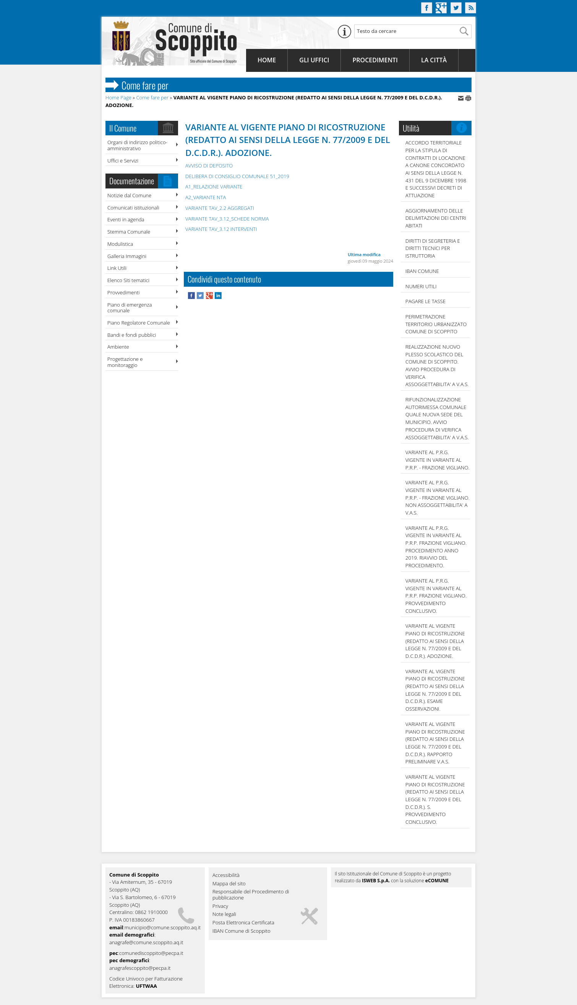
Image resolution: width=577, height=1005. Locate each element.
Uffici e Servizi (122, 160)
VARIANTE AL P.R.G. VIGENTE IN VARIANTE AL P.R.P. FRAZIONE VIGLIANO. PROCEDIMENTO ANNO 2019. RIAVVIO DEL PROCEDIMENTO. (436, 546)
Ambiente (118, 346)
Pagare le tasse (425, 301)
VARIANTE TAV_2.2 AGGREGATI (219, 208)
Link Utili (116, 268)
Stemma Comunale (128, 231)
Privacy (220, 906)
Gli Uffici (314, 60)
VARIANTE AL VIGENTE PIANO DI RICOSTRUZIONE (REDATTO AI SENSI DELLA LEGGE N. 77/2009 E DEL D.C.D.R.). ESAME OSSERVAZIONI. (435, 690)
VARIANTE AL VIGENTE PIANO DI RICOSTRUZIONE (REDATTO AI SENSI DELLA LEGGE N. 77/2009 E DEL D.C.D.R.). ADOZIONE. (435, 640)
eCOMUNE (437, 880)
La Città (434, 60)
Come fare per (152, 97)
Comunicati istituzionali (133, 207)
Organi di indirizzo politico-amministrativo (137, 145)
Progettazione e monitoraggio (125, 362)
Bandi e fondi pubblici (131, 334)
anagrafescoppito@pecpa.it (139, 967)
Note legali (224, 914)
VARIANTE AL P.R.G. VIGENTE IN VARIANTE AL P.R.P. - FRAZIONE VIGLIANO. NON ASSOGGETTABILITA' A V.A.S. (437, 497)
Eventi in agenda (125, 219)
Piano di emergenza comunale (129, 307)
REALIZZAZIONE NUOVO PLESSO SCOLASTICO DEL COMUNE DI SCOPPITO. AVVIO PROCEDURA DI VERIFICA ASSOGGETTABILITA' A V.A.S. (436, 365)
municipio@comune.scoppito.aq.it (163, 927)
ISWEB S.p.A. (376, 880)
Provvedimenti (123, 292)
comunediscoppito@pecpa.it (151, 953)
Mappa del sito (229, 884)
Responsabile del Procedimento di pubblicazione (250, 895)
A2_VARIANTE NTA (205, 197)
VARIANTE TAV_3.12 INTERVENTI (221, 229)
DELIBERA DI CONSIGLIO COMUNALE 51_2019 (237, 176)
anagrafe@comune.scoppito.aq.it (146, 942)
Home (267, 60)
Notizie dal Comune (129, 195)
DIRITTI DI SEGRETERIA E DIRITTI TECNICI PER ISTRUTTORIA (432, 248)
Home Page (118, 97)
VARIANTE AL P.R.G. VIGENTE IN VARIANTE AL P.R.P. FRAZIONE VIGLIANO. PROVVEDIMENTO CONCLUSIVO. (436, 595)
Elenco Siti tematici (128, 280)
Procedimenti (374, 60)
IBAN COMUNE (422, 271)
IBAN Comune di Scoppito (241, 931)
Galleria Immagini (126, 256)
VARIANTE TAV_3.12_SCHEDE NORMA (227, 218)
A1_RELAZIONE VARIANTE (213, 186)
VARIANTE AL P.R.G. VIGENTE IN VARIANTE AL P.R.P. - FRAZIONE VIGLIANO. (437, 460)
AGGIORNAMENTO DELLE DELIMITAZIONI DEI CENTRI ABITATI (435, 218)
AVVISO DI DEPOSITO (209, 165)
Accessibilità (226, 875)
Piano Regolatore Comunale (138, 322)
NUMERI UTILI (421, 286)
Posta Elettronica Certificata (243, 923)
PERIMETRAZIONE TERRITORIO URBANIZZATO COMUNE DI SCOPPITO (436, 324)
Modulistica (120, 243)
